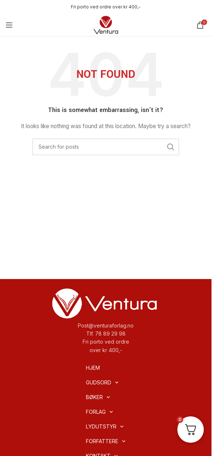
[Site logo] (106, 24)
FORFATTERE (106, 441)
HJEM (93, 368)
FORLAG (99, 411)
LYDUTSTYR (105, 426)
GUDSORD (102, 382)
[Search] (105, 146)
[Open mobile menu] (9, 25)
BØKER (98, 397)
